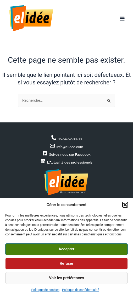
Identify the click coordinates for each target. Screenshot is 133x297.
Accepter (66, 249)
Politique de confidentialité (80, 290)
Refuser (66, 263)
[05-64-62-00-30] (66, 138)
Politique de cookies (45, 290)
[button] (125, 204)
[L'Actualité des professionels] (66, 161)
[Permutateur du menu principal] (122, 18)
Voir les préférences (66, 278)
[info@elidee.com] (66, 146)
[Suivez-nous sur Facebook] (66, 154)
